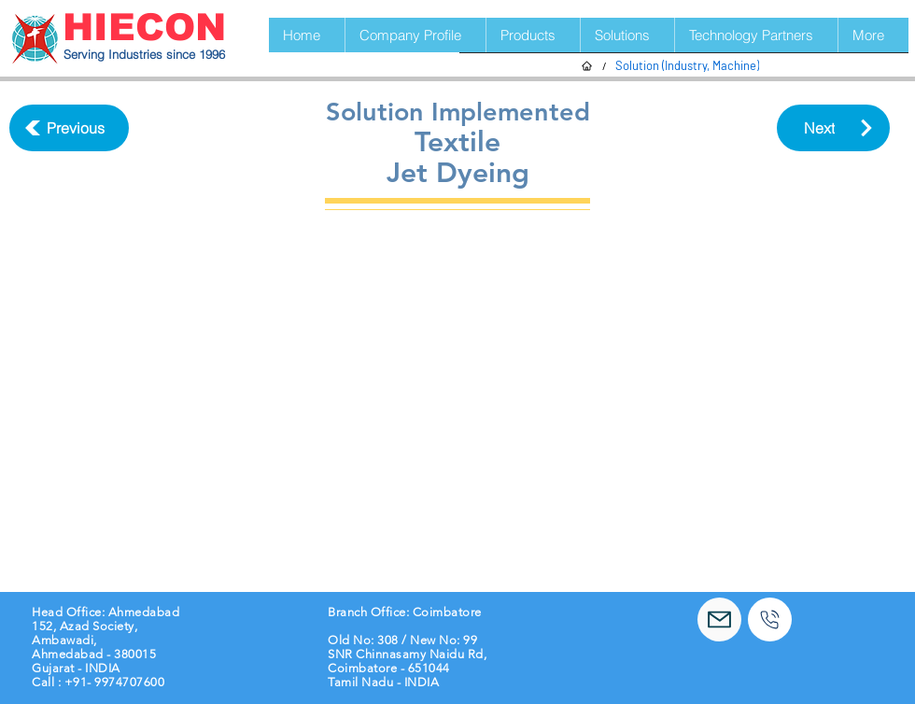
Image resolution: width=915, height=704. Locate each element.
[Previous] (69, 128)
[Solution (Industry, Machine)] (687, 66)
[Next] (833, 128)
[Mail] (719, 619)
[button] (533, 35)
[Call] (770, 619)
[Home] (586, 66)
